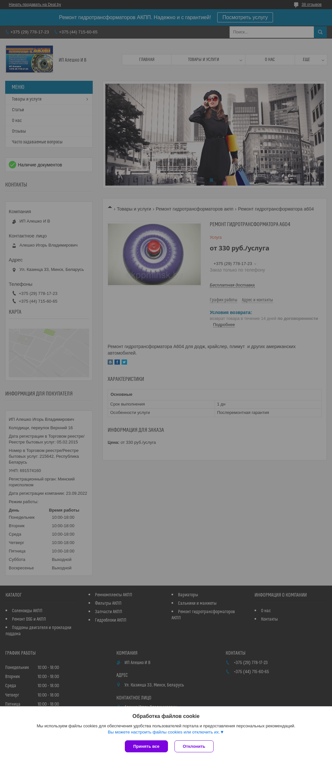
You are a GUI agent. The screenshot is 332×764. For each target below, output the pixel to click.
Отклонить (194, 746)
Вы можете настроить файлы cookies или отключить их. (164, 732)
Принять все (146, 746)
